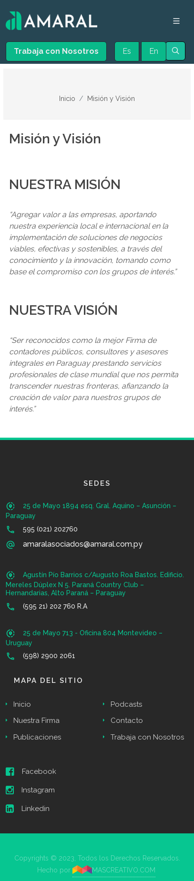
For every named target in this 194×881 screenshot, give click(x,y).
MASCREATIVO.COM (114, 869)
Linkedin (28, 808)
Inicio (67, 98)
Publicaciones (37, 737)
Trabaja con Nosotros (56, 51)
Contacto (127, 720)
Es (127, 51)
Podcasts (126, 704)
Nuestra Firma (36, 720)
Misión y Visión (111, 98)
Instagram (30, 790)
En (153, 51)
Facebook (31, 771)
